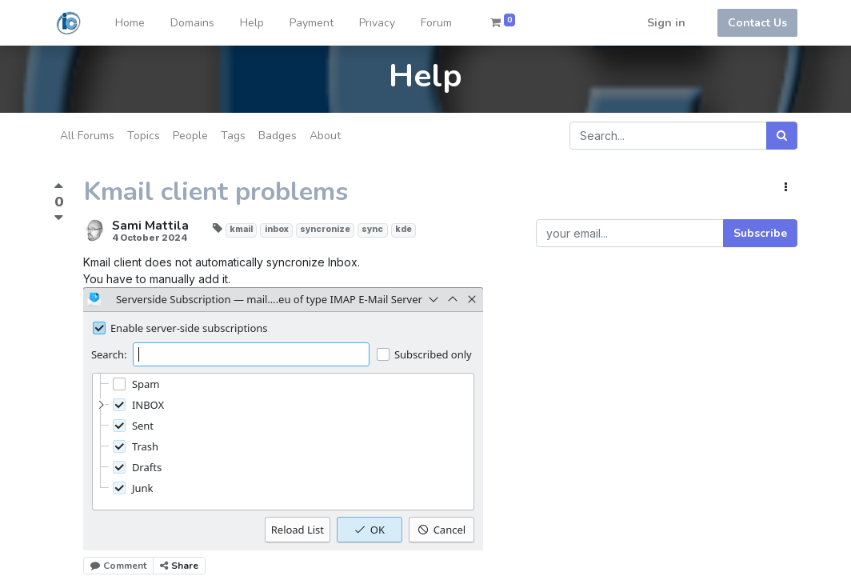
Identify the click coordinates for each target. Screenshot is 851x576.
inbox (277, 229)
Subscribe (760, 233)
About (325, 135)
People (190, 135)
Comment (118, 565)
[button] (785, 187)
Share (179, 565)
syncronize (325, 229)
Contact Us (757, 22)
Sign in (666, 22)
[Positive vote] (59, 187)
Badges (277, 135)
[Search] (781, 136)
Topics (143, 135)
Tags (233, 135)
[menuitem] (130, 23)
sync (372, 229)
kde (403, 229)
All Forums (87, 135)
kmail (241, 229)
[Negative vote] (59, 217)
